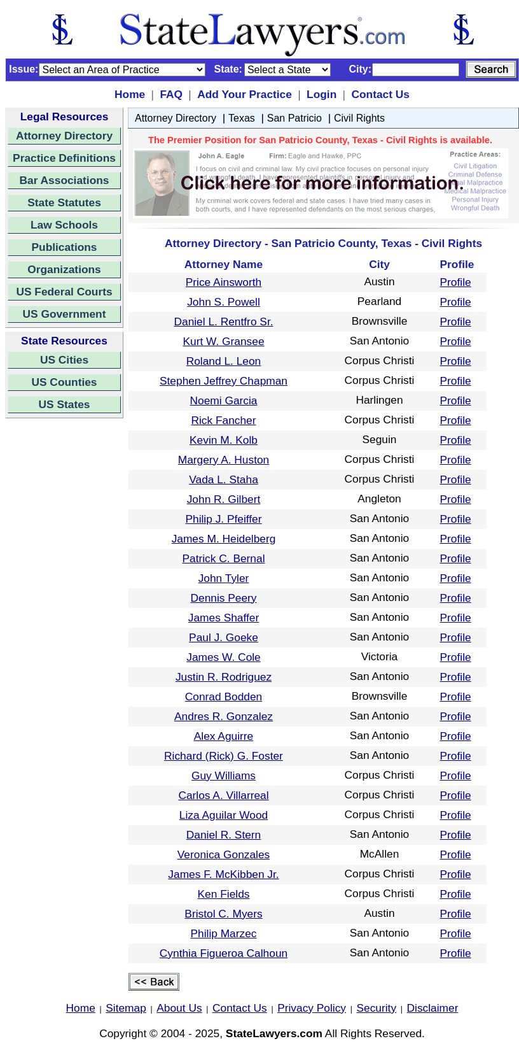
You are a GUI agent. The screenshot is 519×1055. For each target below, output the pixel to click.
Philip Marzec (223, 933)
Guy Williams (223, 775)
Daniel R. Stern (223, 834)
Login (321, 94)
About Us (179, 1008)
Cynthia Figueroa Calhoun (223, 953)
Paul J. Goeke (223, 637)
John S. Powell (223, 301)
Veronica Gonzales (223, 854)
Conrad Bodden (223, 696)
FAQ (171, 94)
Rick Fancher (223, 420)
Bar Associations (64, 180)
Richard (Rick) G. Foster (223, 755)
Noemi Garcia (224, 400)
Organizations (64, 269)
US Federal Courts (64, 291)
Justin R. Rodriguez (224, 676)
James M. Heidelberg (224, 538)
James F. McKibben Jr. (223, 874)
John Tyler (223, 578)
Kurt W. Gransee (223, 341)
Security (377, 1008)
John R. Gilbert (224, 499)
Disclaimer (433, 1008)
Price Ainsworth (223, 282)
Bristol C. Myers (223, 913)
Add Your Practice (244, 94)
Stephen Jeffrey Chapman (223, 380)
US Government (64, 314)
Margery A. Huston (224, 459)
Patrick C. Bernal (223, 558)
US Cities (64, 359)
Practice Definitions (64, 158)
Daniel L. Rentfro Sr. (223, 321)
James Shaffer (223, 617)
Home (129, 94)
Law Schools (64, 224)
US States (64, 404)
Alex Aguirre (223, 736)
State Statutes (64, 202)
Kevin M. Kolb (224, 440)
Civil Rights (359, 118)
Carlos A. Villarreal (223, 795)
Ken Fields (224, 894)
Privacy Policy (311, 1008)
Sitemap (126, 1008)
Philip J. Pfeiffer (223, 519)
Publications (64, 247)
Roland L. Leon (223, 361)
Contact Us (380, 94)
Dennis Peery (223, 597)
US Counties (64, 382)
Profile (455, 282)
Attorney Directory (64, 135)
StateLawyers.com (274, 1033)
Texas (241, 118)
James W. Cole (223, 657)
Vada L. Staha (223, 479)
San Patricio (294, 118)
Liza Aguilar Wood (223, 815)
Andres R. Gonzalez (223, 716)
